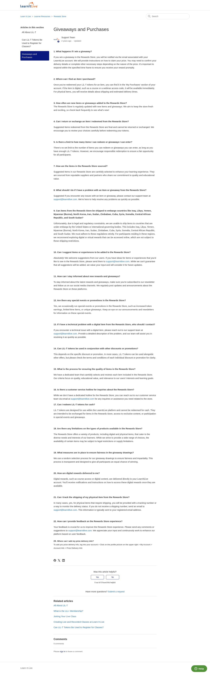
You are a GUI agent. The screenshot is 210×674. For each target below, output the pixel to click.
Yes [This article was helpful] (97, 577)
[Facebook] (55, 560)
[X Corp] (59, 560)
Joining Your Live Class (65, 616)
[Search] (168, 16)
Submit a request (116, 591)
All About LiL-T (29, 32)
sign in (62, 651)
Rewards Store (60, 16)
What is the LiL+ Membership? (68, 611)
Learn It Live (25, 16)
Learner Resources (42, 16)
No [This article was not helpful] (112, 577)
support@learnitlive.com (65, 199)
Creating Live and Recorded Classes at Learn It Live (79, 622)
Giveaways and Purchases (29, 56)
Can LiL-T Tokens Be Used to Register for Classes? (32, 43)
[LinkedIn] (63, 560)
